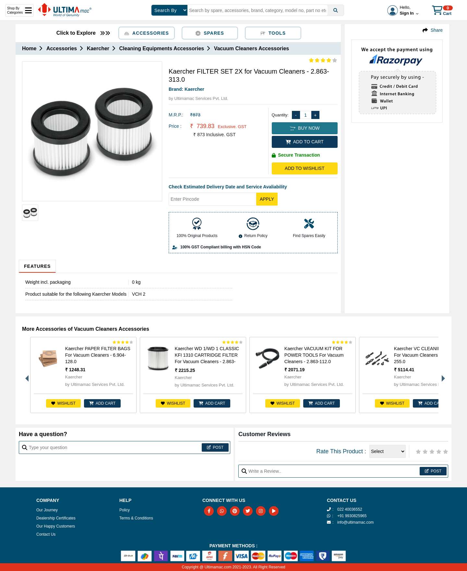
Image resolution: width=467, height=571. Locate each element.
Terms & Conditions (136, 518)
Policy (124, 510)
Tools (273, 33)
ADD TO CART (305, 141)
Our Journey (47, 510)
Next (441, 375)
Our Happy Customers (55, 526)
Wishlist (63, 403)
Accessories (146, 33)
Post (215, 447)
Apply (267, 199)
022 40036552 (349, 509)
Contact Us (45, 534)
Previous (25, 375)
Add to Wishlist (304, 168)
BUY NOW (304, 128)
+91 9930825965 (351, 516)
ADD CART (102, 403)
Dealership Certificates (56, 518)
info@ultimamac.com (355, 522)
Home (29, 48)
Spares (210, 33)
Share (437, 30)
